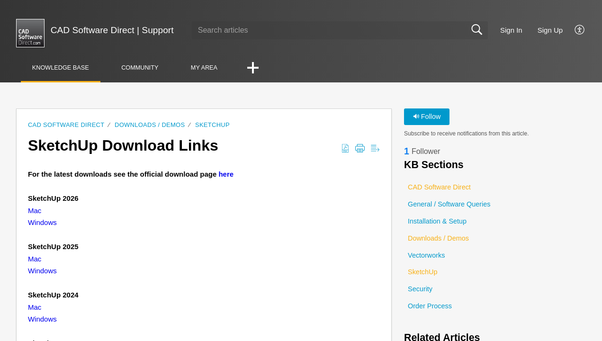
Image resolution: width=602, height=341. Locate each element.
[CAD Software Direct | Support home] (30, 33)
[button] (580, 30)
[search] (340, 30)
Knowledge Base (61, 67)
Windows (42, 223)
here (226, 174)
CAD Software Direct (66, 124)
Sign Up (550, 30)
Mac (34, 210)
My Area (207, 67)
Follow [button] (427, 116)
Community (142, 67)
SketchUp (212, 124)
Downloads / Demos (150, 124)
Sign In (511, 30)
